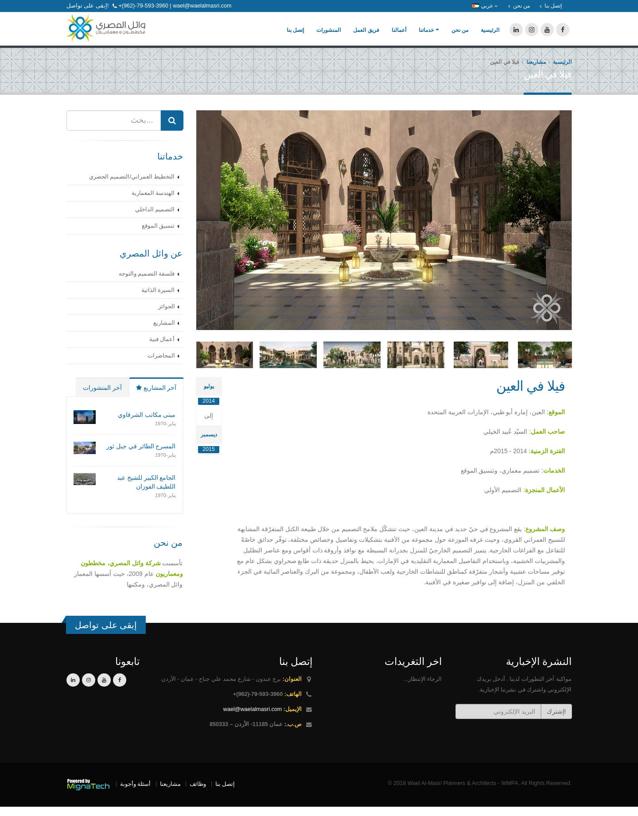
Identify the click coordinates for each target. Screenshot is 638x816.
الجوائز (166, 316)
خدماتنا (426, 35)
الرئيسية (490, 35)
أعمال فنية (162, 349)
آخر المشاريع (156, 396)
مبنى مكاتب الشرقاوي (147, 423)
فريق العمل (366, 35)
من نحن (459, 35)
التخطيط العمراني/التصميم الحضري (132, 186)
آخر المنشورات (102, 396)
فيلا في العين (530, 395)
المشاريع (164, 332)
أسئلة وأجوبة (135, 793)
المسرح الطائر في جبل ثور (141, 455)
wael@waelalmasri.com (252, 718)
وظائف (198, 793)
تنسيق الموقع (158, 235)
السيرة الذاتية (158, 299)
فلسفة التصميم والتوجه (147, 283)
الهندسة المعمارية (153, 202)
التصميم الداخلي (155, 219)
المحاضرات (161, 365)
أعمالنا (399, 35)
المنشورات (328, 35)
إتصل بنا (295, 35)
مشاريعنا (536, 71)
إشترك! (556, 720)
